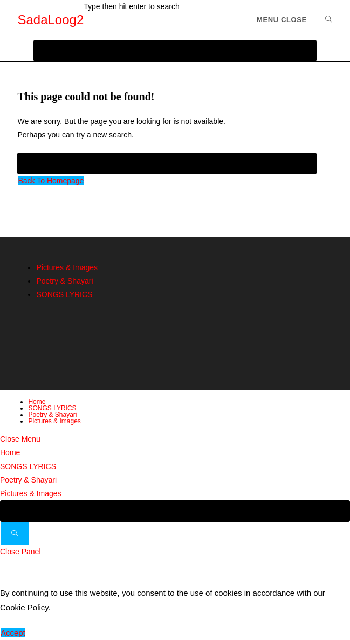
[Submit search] (15, 533)
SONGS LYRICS (64, 294)
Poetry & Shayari (64, 281)
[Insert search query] (166, 163)
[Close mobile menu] (20, 439)
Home (36, 401)
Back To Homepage (51, 180)
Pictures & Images (67, 267)
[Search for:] (325, 20)
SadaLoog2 (50, 19)
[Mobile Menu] (282, 20)
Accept (13, 632)
